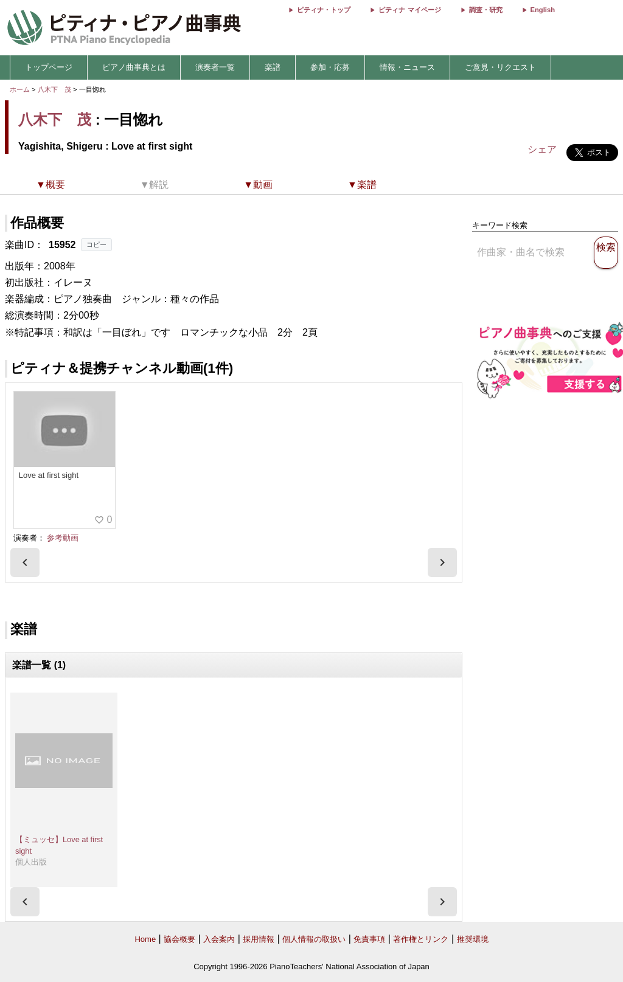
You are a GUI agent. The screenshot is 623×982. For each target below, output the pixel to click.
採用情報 (258, 939)
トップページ (48, 67)
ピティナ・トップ (323, 9)
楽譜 (272, 67)
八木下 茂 (54, 89)
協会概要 (179, 939)
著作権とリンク (420, 939)
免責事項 (369, 939)
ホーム (20, 89)
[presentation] (25, 562)
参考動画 (62, 537)
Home (145, 939)
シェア (542, 149)
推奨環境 (473, 939)
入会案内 (219, 939)
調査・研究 (486, 9)
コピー (96, 244)
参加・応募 (330, 67)
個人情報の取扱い (314, 939)
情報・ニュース (407, 67)
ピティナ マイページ (409, 9)
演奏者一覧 (215, 67)
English (543, 9)
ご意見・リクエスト (500, 67)
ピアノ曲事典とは (133, 67)
